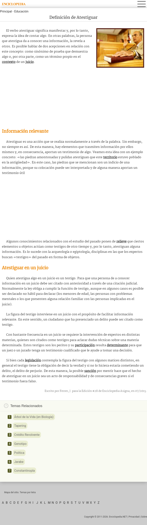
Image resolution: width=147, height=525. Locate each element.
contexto (9, 62)
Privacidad (134, 516)
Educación (21, 11)
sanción (90, 371)
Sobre (144, 516)
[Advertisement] (73, 96)
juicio (29, 62)
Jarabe (19, 462)
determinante (117, 345)
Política (19, 453)
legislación (33, 360)
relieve (121, 241)
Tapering (20, 426)
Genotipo (20, 444)
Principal (6, 11)
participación (85, 345)
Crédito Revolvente (27, 435)
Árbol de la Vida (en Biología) (34, 417)
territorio (110, 157)
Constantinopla (24, 470)
